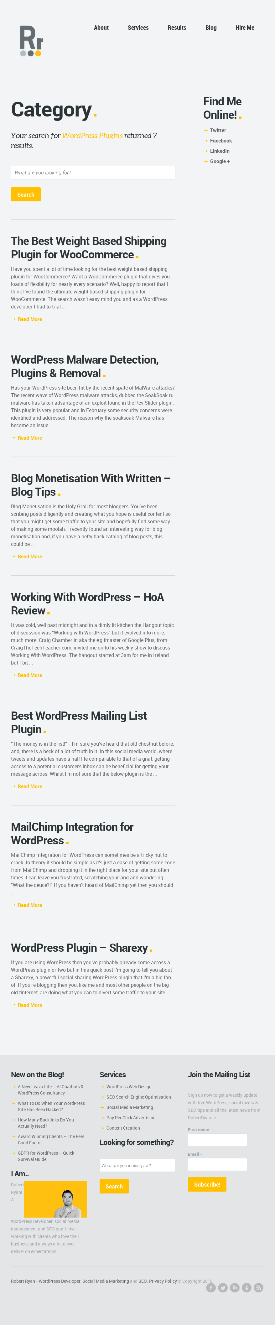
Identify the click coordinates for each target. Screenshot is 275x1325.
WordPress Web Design (129, 1087)
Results (177, 27)
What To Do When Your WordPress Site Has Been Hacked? (51, 1106)
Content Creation (123, 1128)
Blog (211, 27)
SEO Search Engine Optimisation (138, 1097)
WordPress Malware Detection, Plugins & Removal (84, 366)
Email (195, 1154)
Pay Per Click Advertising (131, 1118)
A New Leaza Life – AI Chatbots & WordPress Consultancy (51, 1090)
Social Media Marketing (129, 1107)
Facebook (221, 140)
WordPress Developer (59, 1281)
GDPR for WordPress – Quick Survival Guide (46, 1156)
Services (138, 27)
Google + (220, 161)
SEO (142, 1281)
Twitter (218, 130)
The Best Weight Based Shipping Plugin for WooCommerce (88, 247)
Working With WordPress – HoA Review (87, 603)
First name (198, 1130)
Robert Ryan (23, 1281)
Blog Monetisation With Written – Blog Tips (91, 485)
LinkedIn (220, 151)
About (101, 27)
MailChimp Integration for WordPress (72, 833)
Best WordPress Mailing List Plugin (79, 722)
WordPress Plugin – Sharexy (79, 947)
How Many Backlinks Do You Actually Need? (46, 1123)
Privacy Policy (163, 1281)
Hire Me (245, 27)
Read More (30, 319)
